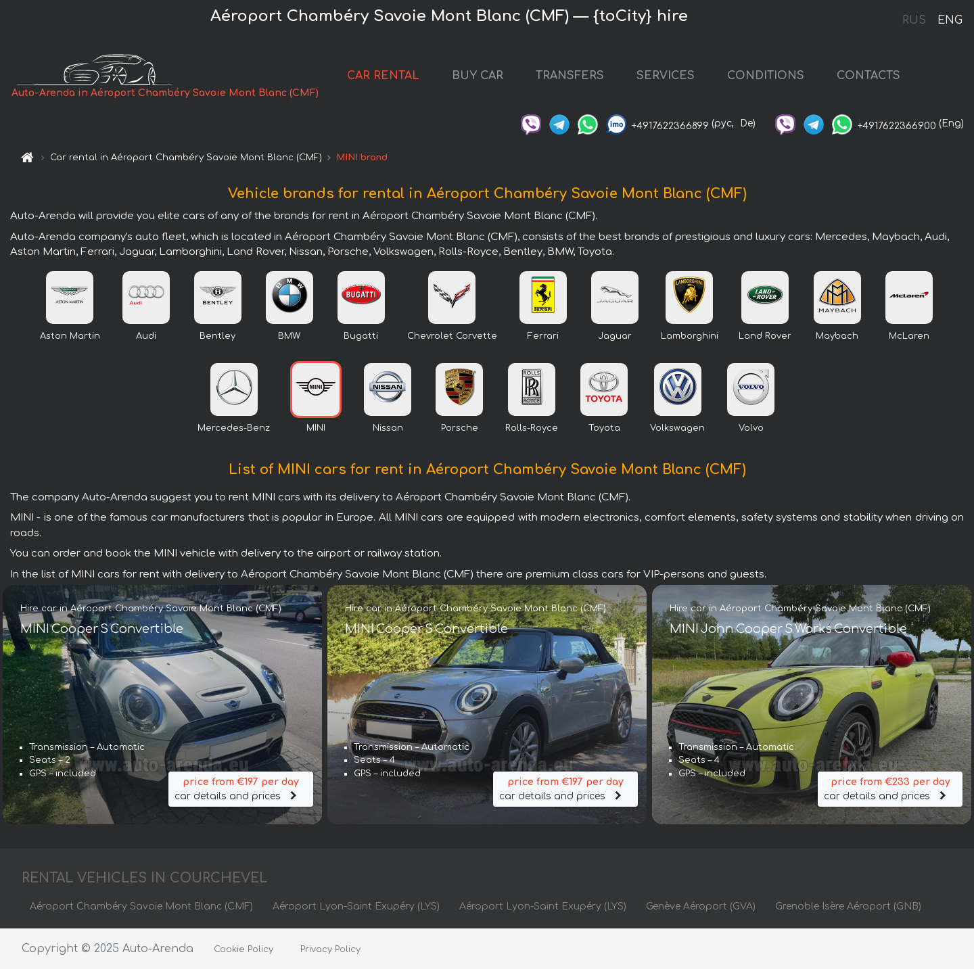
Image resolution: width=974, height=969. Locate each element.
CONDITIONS (765, 76)
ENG (949, 20)
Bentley (217, 336)
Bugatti (361, 336)
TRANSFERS (570, 76)
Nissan (388, 428)
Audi (146, 336)
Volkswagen (677, 428)
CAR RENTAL (383, 76)
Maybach (837, 336)
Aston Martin (70, 336)
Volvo (751, 428)
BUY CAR (477, 76)
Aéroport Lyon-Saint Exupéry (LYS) (356, 906)
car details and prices (241, 788)
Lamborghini (689, 336)
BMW (289, 336)
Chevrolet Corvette (452, 336)
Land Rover (765, 336)
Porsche (459, 428)
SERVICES (665, 76)
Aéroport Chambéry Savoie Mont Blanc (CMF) (141, 906)
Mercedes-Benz (234, 428)
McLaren (909, 336)
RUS (914, 20)
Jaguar (615, 336)
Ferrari (543, 336)
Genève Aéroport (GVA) (701, 906)
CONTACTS (868, 76)
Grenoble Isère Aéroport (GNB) (848, 906)
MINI (315, 428)
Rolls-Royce (531, 428)
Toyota (604, 428)
